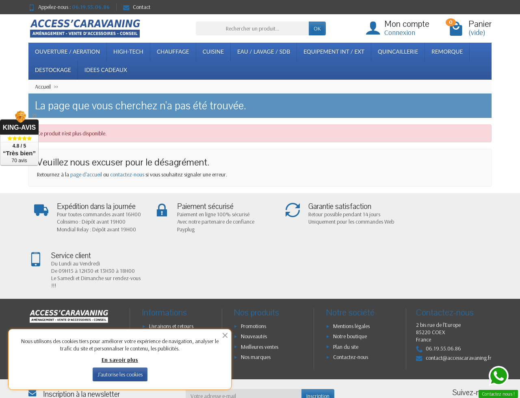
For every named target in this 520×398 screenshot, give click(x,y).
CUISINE (213, 51)
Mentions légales (351, 277)
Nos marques (256, 308)
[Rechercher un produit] (252, 28)
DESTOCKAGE (53, 70)
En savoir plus (120, 359)
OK (317, 28)
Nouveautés (254, 287)
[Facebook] (460, 359)
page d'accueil (86, 174)
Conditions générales (172, 308)
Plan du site (345, 298)
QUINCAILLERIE (398, 51)
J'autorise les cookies (120, 374)
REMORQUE (447, 51)
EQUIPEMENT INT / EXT (333, 51)
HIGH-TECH (128, 51)
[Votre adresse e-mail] (244, 348)
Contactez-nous (350, 308)
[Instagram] (478, 359)
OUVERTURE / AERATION (67, 51)
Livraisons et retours (171, 277)
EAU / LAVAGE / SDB (263, 51)
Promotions (253, 277)
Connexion (399, 32)
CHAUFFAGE (173, 51)
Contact (136, 7)
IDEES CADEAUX (105, 70)
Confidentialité (165, 287)
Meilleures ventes (259, 298)
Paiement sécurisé (168, 298)
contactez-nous (127, 174)
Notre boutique (350, 287)
